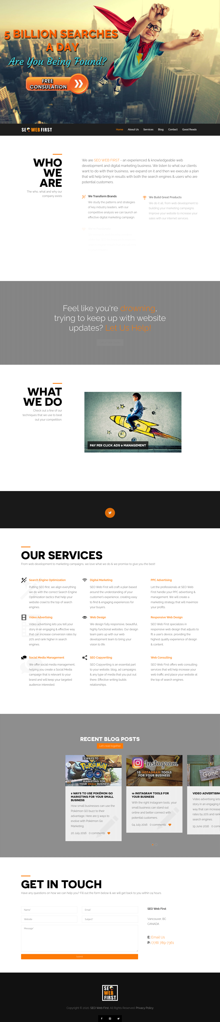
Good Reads (189, 129)
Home (119, 129)
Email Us (158, 937)
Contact (173, 129)
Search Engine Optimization (47, 580)
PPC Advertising (161, 580)
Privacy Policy (145, 1008)
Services (148, 129)
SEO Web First (99, 1008)
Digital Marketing (101, 580)
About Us (133, 129)
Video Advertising (40, 617)
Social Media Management (46, 657)
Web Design (98, 617)
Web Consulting (161, 657)
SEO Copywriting (101, 657)
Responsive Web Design (167, 617)
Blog (161, 129)
